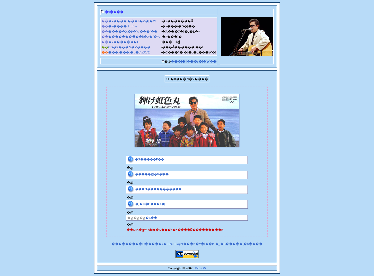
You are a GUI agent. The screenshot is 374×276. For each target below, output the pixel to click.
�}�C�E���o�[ (150, 204)
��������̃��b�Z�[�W (134, 37)
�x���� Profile (122, 26)
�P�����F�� (149, 159)
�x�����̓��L (123, 42)
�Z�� (151, 218)
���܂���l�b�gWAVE (129, 52)
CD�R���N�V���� (129, 47)
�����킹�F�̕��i (152, 174)
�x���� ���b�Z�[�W (132, 21)
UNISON (200, 268)
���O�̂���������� (158, 189)
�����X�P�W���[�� (133, 31)
